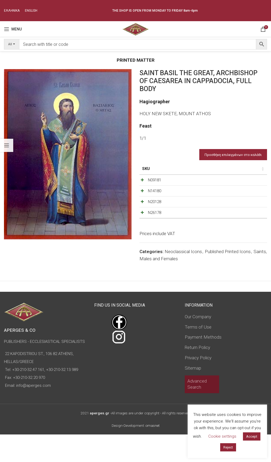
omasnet (153, 453)
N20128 (154, 215)
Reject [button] (228, 447)
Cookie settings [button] (222, 436)
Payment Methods (203, 364)
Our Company (198, 344)
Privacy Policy (198, 385)
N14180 (154, 197)
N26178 (154, 233)
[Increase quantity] (251, 181)
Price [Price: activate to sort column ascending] (201, 168)
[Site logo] (135, 28)
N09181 (154, 180)
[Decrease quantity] (234, 181)
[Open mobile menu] (12, 29)
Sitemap (193, 395)
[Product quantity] (242, 181)
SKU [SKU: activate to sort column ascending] (146, 168)
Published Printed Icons (228, 279)
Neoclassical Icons (183, 279)
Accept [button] (251, 436)
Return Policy (197, 375)
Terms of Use (198, 354)
